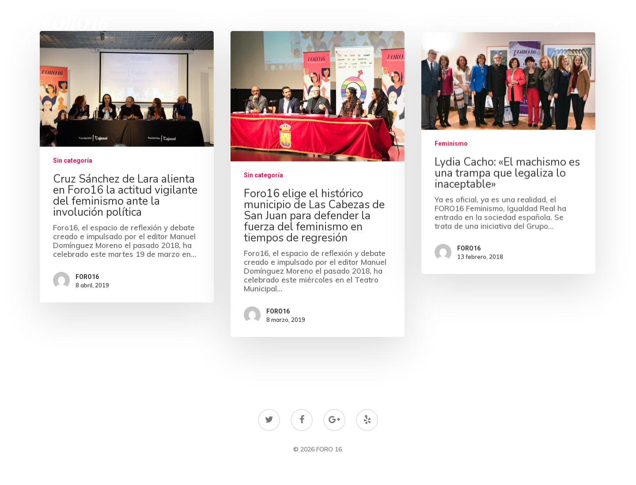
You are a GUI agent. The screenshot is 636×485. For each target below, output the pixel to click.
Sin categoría (72, 160)
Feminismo (451, 147)
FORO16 (87, 276)
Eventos (417, 23)
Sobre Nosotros (466, 23)
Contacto (516, 23)
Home (384, 23)
